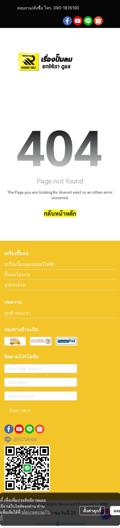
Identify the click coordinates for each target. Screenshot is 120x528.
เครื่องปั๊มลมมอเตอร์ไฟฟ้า (29, 264)
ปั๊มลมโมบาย (17, 274)
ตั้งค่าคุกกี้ (92, 510)
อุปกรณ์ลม (15, 285)
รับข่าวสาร (20, 410)
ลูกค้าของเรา (17, 313)
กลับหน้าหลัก (60, 213)
